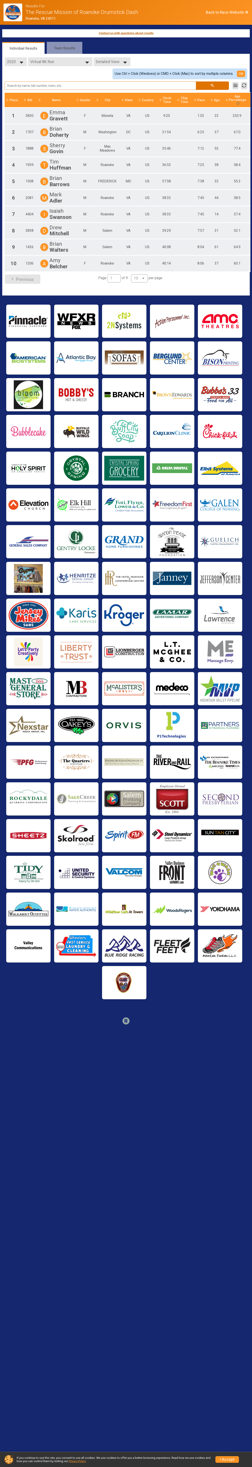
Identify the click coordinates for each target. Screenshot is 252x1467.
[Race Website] (15, 12)
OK (241, 74)
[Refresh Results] (244, 85)
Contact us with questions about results (126, 33)
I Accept (227, 1459)
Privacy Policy (77, 1461)
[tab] (23, 48)
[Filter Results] (235, 85)
